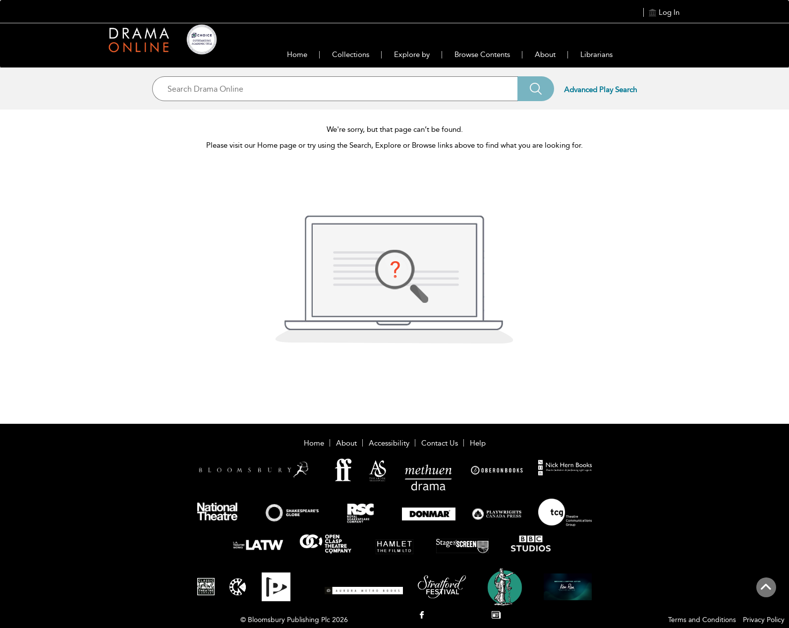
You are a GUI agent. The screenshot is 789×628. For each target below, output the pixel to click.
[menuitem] (421, 616)
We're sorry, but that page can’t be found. (395, 129)
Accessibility (389, 443)
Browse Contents (482, 54)
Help (478, 443)
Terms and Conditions (702, 620)
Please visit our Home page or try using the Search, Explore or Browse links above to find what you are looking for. (394, 145)
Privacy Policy (764, 620)
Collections (350, 54)
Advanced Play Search (600, 89)
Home (297, 54)
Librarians (596, 54)
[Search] (535, 88)
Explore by (412, 54)
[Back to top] (766, 592)
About (545, 54)
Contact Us (439, 443)
